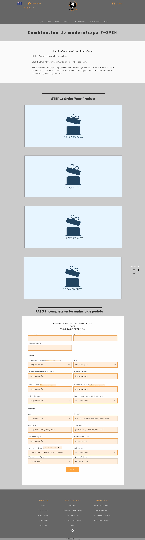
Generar (76, 414)
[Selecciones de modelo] (53, 360)
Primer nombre (33, 334)
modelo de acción (80, 425)
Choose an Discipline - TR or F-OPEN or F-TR (88, 396)
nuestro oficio (43, 520)
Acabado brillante (34, 396)
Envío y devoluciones (101, 505)
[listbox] (29, 7)
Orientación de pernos (35, 437)
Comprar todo (44, 510)
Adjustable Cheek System (36, 457)
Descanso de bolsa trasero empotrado (41, 372)
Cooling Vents (78, 448)
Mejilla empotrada (79, 372)
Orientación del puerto (81, 437)
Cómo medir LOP (73, 515)
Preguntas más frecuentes (72, 510)
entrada (30, 414)
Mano (75, 360)
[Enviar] (72, 469)
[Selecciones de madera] (48, 385)
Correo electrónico (34, 343)
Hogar (43, 505)
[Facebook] (73, 530)
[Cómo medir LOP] (52, 447)
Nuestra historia (43, 515)
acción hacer (32, 425)
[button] (29, 7)
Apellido (76, 334)
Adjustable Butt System (82, 457)
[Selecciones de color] (97, 385)
